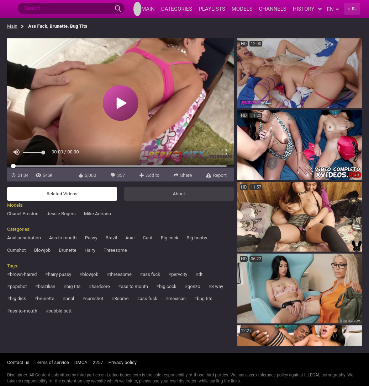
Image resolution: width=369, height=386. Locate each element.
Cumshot (16, 250)
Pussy (91, 237)
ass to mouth (134, 286)
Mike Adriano (97, 213)
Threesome (115, 250)
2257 (98, 362)
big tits (73, 286)
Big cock (169, 237)
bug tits (204, 298)
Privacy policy (123, 362)
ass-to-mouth (23, 311)
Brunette (67, 250)
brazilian (47, 286)
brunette (45, 298)
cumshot (94, 298)
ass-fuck (148, 298)
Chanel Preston (22, 213)
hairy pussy (59, 274)
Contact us (18, 362)
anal (69, 298)
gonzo (194, 286)
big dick (18, 298)
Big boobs (196, 237)
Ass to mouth (63, 237)
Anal (130, 237)
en (333, 9)
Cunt (147, 237)
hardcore (100, 286)
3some (122, 298)
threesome (121, 274)
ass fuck (151, 274)
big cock (167, 286)
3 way (217, 286)
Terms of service (52, 362)
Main (12, 26)
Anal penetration (24, 237)
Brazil (111, 237)
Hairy (90, 250)
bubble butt (60, 311)
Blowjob (42, 250)
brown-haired (23, 274)
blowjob (90, 274)
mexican (177, 298)
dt (201, 274)
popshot (18, 286)
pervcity (179, 274)
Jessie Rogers (61, 213)
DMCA (81, 362)
